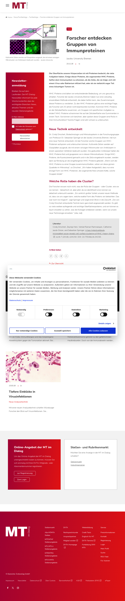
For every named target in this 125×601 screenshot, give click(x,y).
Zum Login (21, 479)
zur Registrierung (24, 473)
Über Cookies (50, 580)
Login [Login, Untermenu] (103, 544)
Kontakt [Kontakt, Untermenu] (104, 536)
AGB (78, 580)
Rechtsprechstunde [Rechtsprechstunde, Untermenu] (70, 532)
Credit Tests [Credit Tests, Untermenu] (86, 532)
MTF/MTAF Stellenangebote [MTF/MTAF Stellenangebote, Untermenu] (51, 540)
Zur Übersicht (56, 263)
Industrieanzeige (78, 465)
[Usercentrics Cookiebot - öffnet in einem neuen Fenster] (105, 269)
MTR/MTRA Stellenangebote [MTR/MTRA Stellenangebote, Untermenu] (51, 554)
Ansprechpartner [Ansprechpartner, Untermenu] (69, 536)
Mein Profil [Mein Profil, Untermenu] (105, 549)
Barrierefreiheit (64, 580)
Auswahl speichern (62, 331)
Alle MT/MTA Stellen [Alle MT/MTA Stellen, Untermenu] (50, 533)
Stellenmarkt (76, 461)
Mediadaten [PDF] (92, 580)
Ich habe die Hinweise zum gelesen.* (26, 127)
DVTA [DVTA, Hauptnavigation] (65, 527)
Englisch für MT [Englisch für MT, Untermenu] (88, 536)
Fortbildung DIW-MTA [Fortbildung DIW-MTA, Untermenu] (89, 546)
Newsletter (22, 580)
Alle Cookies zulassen (98, 331)
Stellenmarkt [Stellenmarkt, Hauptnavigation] (50, 527)
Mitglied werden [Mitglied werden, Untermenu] (69, 540)
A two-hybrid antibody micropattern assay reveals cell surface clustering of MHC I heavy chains (83, 232)
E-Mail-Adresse (18, 117)
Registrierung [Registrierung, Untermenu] (106, 540)
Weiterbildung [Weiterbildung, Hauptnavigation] (87, 527)
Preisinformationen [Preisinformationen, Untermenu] (108, 532)
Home (9, 17)
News (69, 29)
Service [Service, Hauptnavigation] (103, 527)
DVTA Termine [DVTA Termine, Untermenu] (87, 540)
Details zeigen (105, 323)
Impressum (28, 300)
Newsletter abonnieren (25, 137)
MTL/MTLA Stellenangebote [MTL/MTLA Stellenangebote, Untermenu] (51, 547)
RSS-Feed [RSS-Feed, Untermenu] (104, 557)
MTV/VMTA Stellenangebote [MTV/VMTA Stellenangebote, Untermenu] (51, 561)
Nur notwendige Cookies (27, 331)
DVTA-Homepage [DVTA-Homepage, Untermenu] (70, 545)
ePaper (107, 580)
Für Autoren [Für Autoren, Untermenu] (105, 561)
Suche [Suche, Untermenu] (103, 553)
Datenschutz (15, 300)
